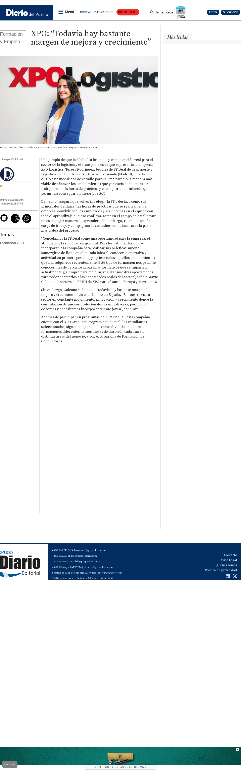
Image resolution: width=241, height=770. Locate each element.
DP (1, 186)
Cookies (9, 764)
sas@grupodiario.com (110, 573)
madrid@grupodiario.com (85, 562)
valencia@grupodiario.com (98, 568)
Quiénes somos (226, 566)
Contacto (230, 556)
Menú (69, 12)
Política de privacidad (221, 571)
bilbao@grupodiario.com (83, 556)
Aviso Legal (229, 561)
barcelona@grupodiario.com (90, 551)
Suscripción (230, 12)
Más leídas (177, 37)
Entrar (213, 12)
